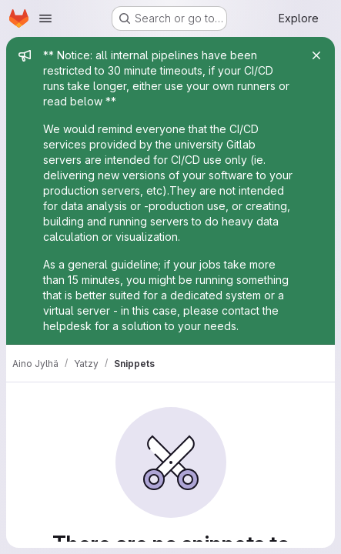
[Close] (316, 55)
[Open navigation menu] (45, 18)
